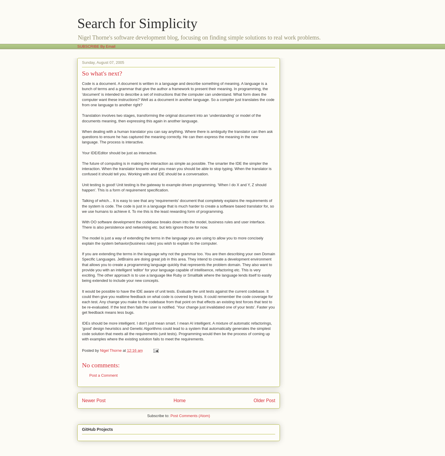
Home (180, 400)
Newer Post (94, 400)
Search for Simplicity (137, 23)
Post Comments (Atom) (190, 416)
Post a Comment (103, 375)
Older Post (264, 400)
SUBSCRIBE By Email (96, 46)
